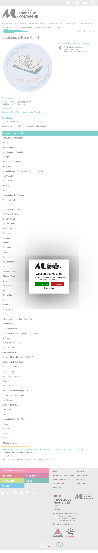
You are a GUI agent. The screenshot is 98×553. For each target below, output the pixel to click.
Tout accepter (42, 284)
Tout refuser (57, 284)
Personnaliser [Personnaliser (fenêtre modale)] (49, 288)
